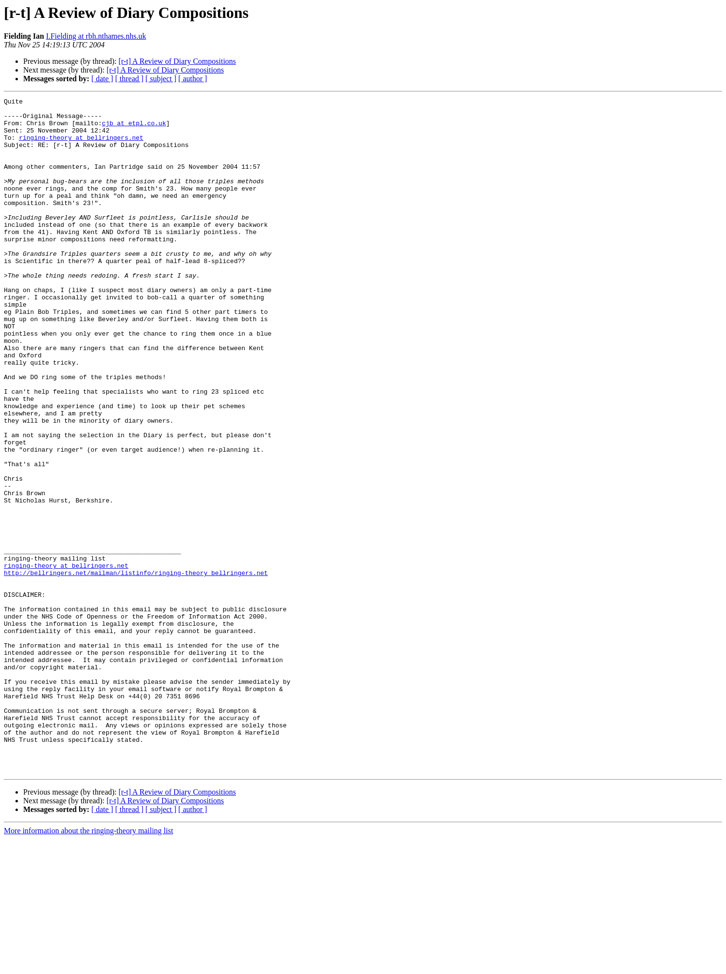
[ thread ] (129, 78)
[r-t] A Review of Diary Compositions (177, 61)
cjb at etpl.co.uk (134, 128)
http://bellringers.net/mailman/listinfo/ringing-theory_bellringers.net (136, 668)
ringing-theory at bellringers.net (81, 146)
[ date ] (102, 78)
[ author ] (192, 78)
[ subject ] (160, 78)
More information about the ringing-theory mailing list (88, 965)
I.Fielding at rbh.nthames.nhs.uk (96, 36)
